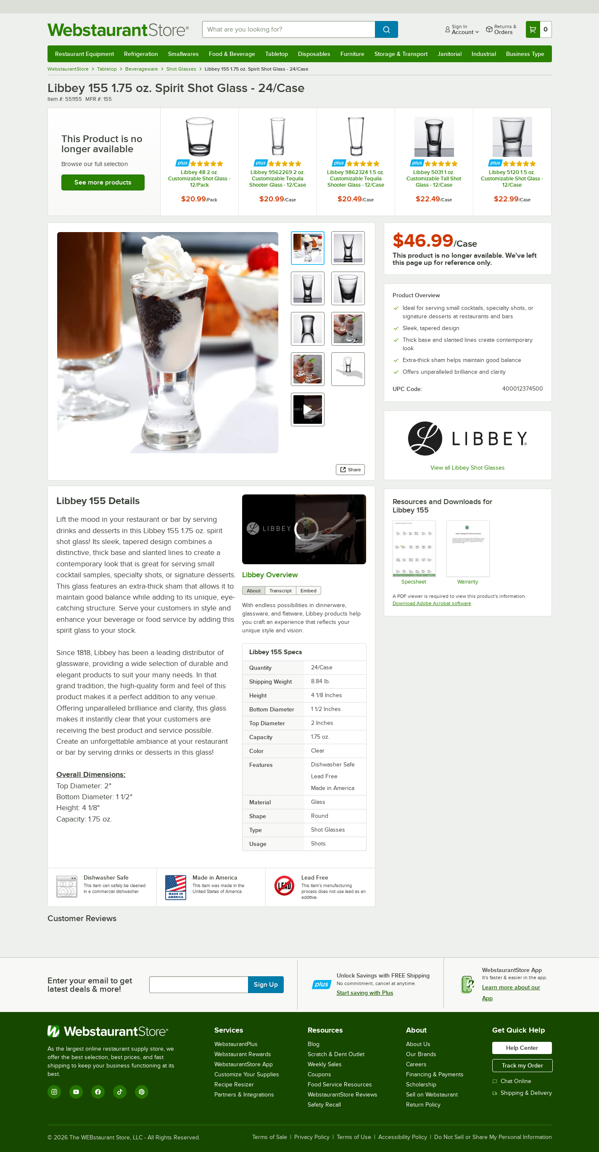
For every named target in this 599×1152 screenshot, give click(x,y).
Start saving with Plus (365, 992)
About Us (418, 1044)
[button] (308, 248)
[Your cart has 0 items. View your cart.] (539, 29)
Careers (416, 1064)
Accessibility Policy (402, 1137)
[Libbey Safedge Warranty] (467, 552)
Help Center (522, 1047)
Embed (309, 591)
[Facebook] (98, 1092)
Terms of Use (354, 1137)
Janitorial (450, 53)
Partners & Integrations (244, 1094)
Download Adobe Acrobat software (432, 603)
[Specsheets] (414, 552)
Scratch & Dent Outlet (336, 1054)
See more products (103, 182)
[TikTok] (120, 1092)
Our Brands (421, 1054)
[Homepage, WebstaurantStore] (118, 29)
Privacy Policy (312, 1137)
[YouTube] (76, 1092)
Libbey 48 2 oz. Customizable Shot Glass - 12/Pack (199, 178)
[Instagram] (54, 1092)
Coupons (319, 1074)
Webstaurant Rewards (242, 1054)
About (254, 591)
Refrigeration (141, 53)
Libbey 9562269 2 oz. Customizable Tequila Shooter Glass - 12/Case (277, 178)
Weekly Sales (325, 1064)
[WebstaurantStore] (116, 1031)
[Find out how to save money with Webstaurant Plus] (182, 163)
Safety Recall (324, 1105)
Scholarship (421, 1084)
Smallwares (183, 53)
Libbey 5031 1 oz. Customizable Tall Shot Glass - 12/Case (433, 178)
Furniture (352, 53)
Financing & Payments (435, 1074)
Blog (313, 1044)
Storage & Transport (401, 53)
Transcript (280, 591)
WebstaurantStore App (243, 1064)
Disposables (314, 53)
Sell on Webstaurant (432, 1094)
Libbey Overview (270, 575)
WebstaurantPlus (236, 1044)
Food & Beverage (232, 53)
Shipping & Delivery (522, 1093)
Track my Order (522, 1065)
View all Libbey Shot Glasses (467, 468)
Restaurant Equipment (84, 53)
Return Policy (423, 1105)
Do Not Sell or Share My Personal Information (493, 1137)
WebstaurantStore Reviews (342, 1094)
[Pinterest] (141, 1092)
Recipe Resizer (234, 1084)
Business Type (525, 53)
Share (350, 469)
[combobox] (288, 29)
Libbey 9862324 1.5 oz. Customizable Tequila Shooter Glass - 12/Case (355, 178)
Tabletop (276, 53)
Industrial (484, 53)
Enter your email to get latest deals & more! (89, 984)
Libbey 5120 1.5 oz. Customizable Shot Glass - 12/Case (512, 178)
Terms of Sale (269, 1137)
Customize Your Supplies (246, 1074)
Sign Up (266, 984)
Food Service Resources (340, 1084)
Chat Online (511, 1081)
